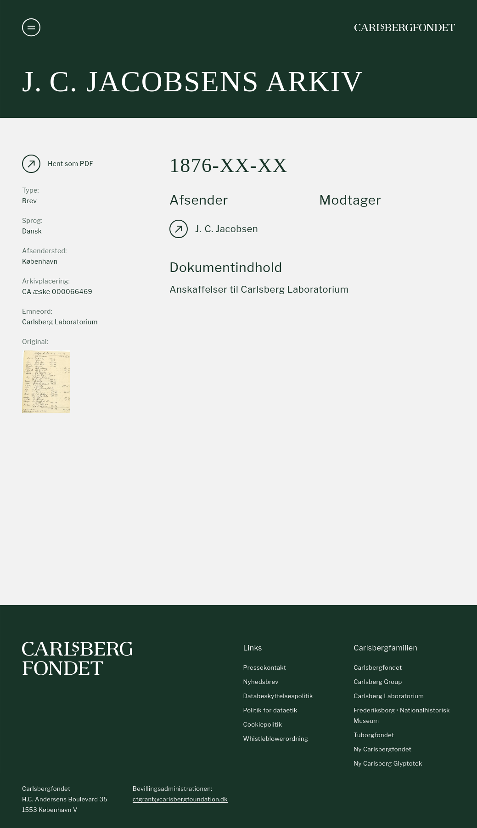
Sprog (31, 220)
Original (34, 341)
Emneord (36, 311)
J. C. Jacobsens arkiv (192, 81)
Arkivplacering (45, 281)
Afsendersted (43, 251)
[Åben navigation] (31, 27)
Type (30, 190)
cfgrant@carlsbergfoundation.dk (180, 799)
